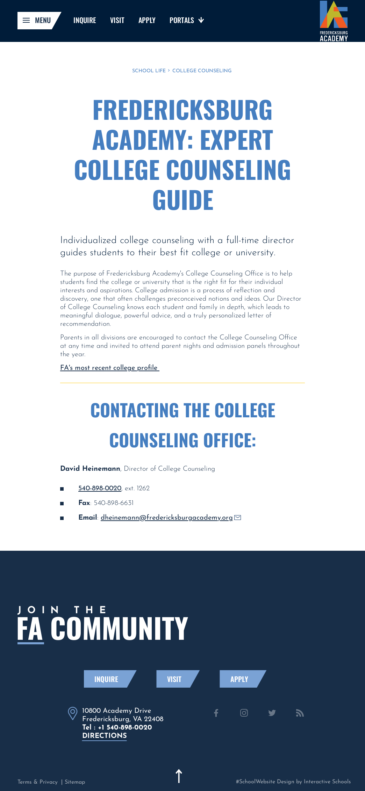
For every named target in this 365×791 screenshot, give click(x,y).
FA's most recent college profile (109, 368)
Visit (183, 679)
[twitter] (272, 714)
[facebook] (216, 714)
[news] (300, 714)
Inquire (115, 679)
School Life (149, 71)
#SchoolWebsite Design (265, 782)
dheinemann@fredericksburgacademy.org (171, 517)
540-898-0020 (99, 488)
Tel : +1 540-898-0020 (117, 727)
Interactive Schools (327, 782)
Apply (248, 679)
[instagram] (244, 714)
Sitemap (75, 782)
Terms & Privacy (37, 782)
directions (104, 736)
